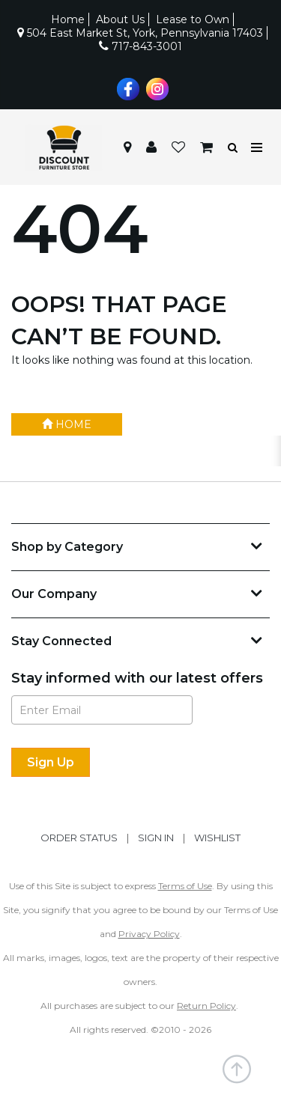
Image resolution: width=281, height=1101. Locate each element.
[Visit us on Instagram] (155, 87)
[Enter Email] (102, 710)
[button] (151, 147)
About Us (120, 19)
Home (68, 19)
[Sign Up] (50, 762)
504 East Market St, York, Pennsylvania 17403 (140, 33)
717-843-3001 (140, 46)
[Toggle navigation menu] (257, 147)
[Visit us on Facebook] (126, 87)
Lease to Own (192, 19)
